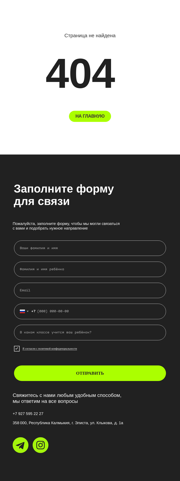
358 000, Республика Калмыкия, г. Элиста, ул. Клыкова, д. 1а (68, 423)
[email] (90, 290)
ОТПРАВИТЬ (90, 373)
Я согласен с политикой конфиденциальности (49, 348)
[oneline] (90, 332)
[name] (90, 248)
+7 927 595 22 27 (28, 413)
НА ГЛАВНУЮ (90, 116)
